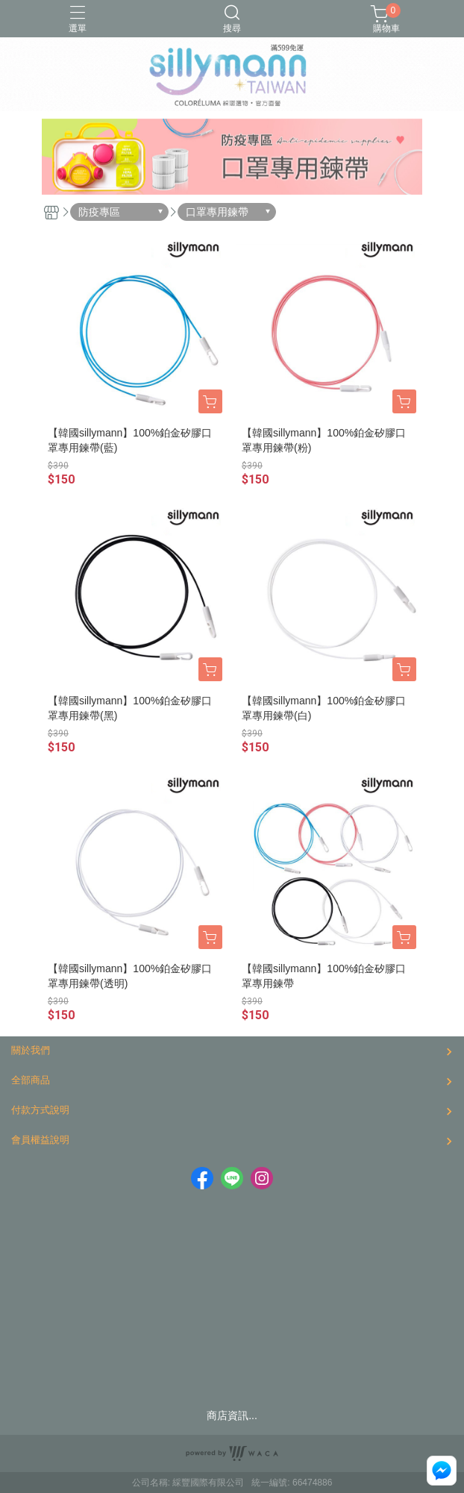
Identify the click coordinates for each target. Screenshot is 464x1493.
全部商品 (30, 1080)
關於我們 (30, 1050)
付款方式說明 (40, 1109)
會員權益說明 (40, 1139)
